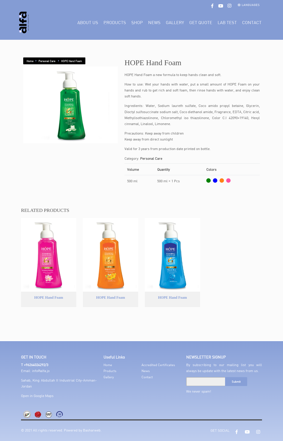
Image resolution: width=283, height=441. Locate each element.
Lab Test (227, 22)
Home (30, 61)
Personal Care (47, 61)
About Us (87, 22)
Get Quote (200, 22)
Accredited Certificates (158, 365)
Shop (137, 22)
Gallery (175, 22)
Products (114, 22)
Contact (252, 22)
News (154, 22)
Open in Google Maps (37, 395)
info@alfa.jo (41, 371)
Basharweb (92, 430)
